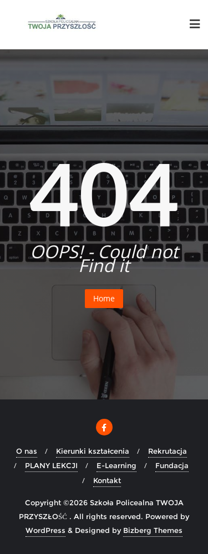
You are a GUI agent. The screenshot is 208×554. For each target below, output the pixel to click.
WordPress (45, 530)
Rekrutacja (167, 451)
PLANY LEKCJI (51, 465)
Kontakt (107, 480)
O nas (26, 451)
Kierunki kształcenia (92, 451)
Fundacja (172, 465)
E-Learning (116, 465)
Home (104, 298)
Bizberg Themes (152, 530)
